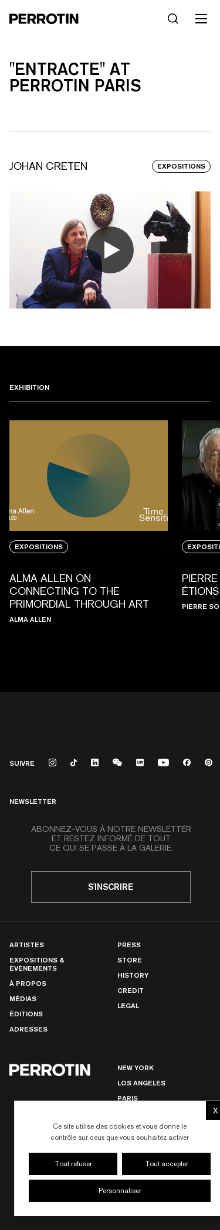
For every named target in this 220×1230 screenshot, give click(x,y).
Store (129, 959)
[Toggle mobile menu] (201, 18)
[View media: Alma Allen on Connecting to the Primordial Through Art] (88, 537)
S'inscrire (111, 886)
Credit (130, 990)
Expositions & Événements (36, 963)
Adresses (28, 1029)
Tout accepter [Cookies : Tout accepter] (166, 1164)
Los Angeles (141, 1082)
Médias (22, 998)
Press (129, 944)
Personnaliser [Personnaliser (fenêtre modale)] (120, 1190)
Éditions (26, 1013)
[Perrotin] (44, 18)
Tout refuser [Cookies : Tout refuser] (73, 1164)
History (132, 975)
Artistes (26, 944)
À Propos (27, 983)
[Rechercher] (173, 18)
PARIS (127, 1098)
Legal (128, 1005)
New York (135, 1067)
